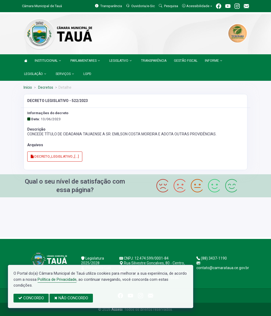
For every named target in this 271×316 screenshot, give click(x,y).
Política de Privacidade (57, 279)
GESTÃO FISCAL (185, 61)
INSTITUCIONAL (48, 61)
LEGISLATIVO (120, 61)
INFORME (213, 61)
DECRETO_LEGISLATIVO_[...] (55, 156)
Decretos (45, 87)
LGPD (87, 74)
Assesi (117, 309)
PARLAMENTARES (85, 61)
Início (28, 87)
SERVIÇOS (65, 74)
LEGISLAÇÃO (35, 74)
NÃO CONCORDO (71, 298)
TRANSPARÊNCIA (153, 61)
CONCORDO (31, 298)
